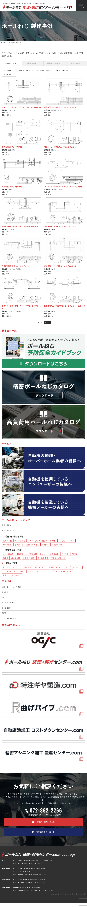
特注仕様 (45, 545)
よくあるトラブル (9, 604)
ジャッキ (43, 555)
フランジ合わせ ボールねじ (14, 572)
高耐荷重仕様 (57, 545)
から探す (10, 63)
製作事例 (5, 593)
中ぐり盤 (65, 555)
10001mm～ (8, 75)
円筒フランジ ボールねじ (34, 568)
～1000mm (8, 70)
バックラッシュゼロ (66, 541)
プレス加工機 (43, 559)
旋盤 (33, 559)
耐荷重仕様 (7, 545)
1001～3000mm (24, 70)
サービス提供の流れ (10, 621)
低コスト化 (7, 541)
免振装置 (20, 555)
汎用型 (53, 541)
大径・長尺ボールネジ (11, 525)
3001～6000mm (43, 70)
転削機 (5, 559)
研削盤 (25, 559)
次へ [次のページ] (46, 322)
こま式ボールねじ (54, 568)
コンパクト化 (20, 541)
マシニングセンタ (58, 559)
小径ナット (19, 545)
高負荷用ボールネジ (10, 531)
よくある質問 (7, 610)
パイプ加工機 (32, 555)
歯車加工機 (54, 555)
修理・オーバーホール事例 (13, 588)
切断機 (74, 555)
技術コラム (6, 599)
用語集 (4, 616)
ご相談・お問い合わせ (43, 825)
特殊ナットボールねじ (12, 576)
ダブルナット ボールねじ (62, 572)
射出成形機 (15, 559)
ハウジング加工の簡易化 (37, 541)
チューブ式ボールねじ (72, 568)
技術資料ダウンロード (43, 835)
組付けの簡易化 (33, 545)
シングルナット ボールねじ (38, 572)
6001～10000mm (62, 70)
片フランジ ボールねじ (12, 568)
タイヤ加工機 (8, 555)
